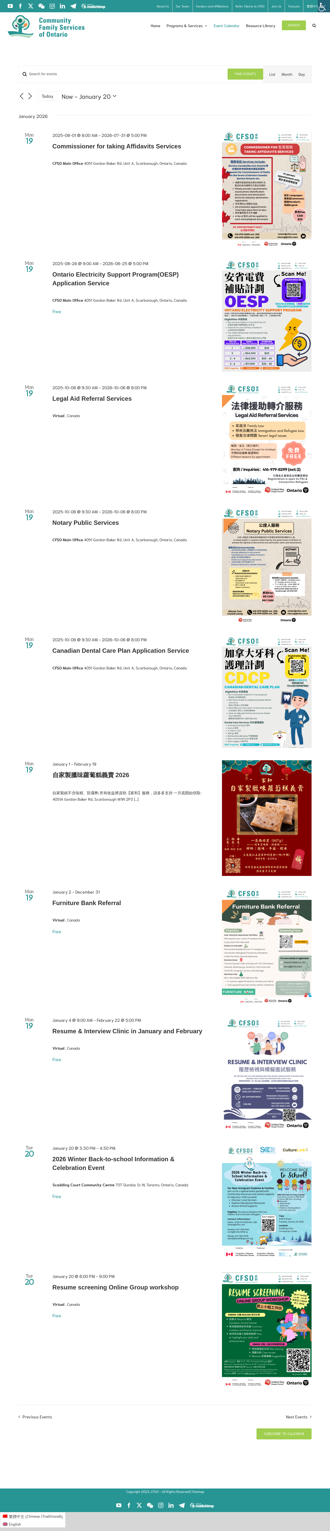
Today (48, 96)
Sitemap (198, 1491)
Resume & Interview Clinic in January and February (127, 1031)
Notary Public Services (85, 522)
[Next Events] (30, 96)
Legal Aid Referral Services (92, 398)
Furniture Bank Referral (86, 902)
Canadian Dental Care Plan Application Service (120, 650)
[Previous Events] (21, 96)
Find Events (245, 74)
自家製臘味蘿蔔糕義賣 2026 (90, 775)
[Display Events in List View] (272, 74)
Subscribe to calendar (284, 1434)
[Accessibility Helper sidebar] (324, 6)
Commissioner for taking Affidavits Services (116, 146)
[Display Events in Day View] (302, 74)
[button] (314, 25)
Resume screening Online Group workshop (115, 1287)
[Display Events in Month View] (287, 74)
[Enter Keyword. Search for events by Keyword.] (123, 74)
